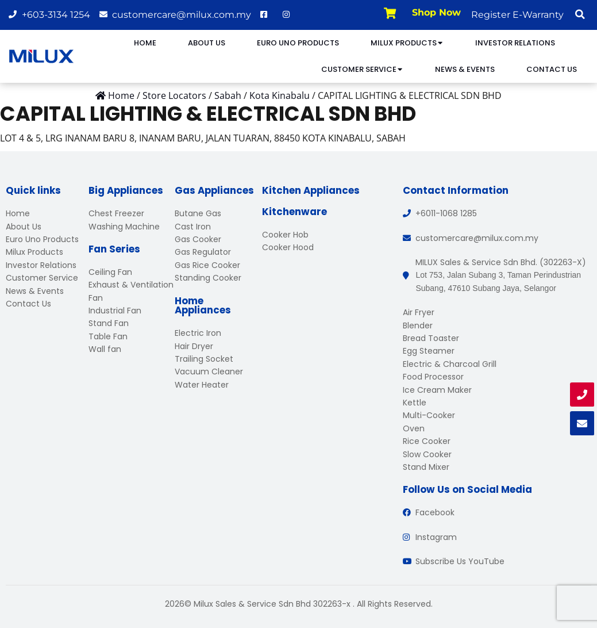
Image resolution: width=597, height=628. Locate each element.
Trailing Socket (204, 359)
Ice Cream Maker (437, 390)
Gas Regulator (203, 252)
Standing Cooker (208, 278)
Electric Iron (198, 333)
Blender (418, 325)
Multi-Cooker (429, 415)
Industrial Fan (114, 310)
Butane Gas (198, 213)
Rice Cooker (426, 441)
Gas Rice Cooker (207, 265)
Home (145, 42)
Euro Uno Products (298, 42)
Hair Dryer (194, 346)
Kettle (414, 402)
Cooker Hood (288, 247)
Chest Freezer (116, 213)
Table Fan (108, 336)
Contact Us (551, 69)
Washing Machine (124, 226)
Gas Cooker (198, 239)
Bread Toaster (431, 338)
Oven (414, 428)
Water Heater (202, 384)
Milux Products (407, 42)
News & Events (465, 69)
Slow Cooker (427, 454)
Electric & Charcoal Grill (449, 364)
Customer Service (362, 69)
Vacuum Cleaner (209, 371)
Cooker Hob (285, 234)
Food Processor (433, 376)
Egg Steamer (429, 351)
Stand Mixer (426, 467)
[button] (579, 14)
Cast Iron (193, 226)
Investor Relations (515, 42)
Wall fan (104, 349)
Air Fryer (418, 312)
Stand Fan (108, 323)
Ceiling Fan (110, 272)
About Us (206, 42)
